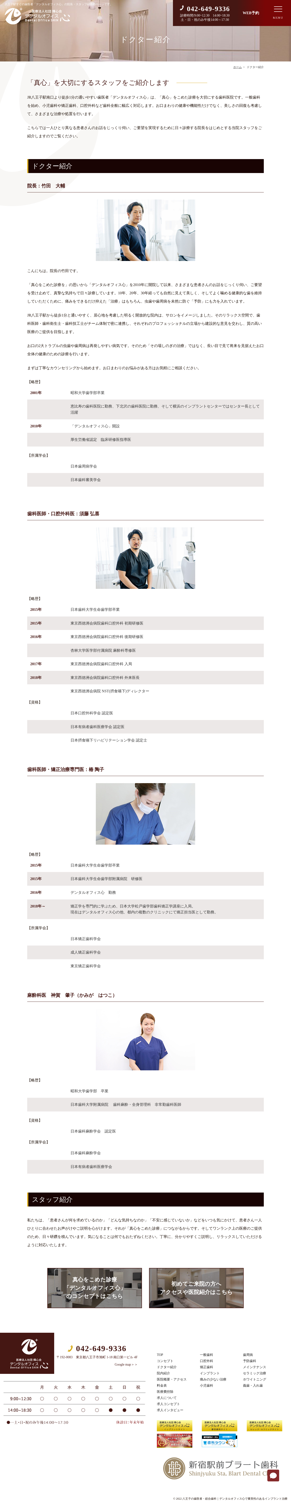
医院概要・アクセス (172, 1379)
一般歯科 (206, 1355)
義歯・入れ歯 (253, 1385)
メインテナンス (254, 1367)
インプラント (210, 1373)
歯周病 (248, 1355)
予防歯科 (249, 1361)
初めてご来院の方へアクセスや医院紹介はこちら (196, 1288)
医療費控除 (165, 1391)
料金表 (162, 1385)
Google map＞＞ (126, 1364)
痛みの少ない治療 (213, 1379)
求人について (167, 1398)
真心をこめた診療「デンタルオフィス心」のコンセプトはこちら (95, 1288)
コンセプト (165, 1361)
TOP (160, 1355)
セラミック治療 (254, 1373)
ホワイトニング (254, 1379)
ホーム (237, 67)
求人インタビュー (170, 1410)
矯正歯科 (206, 1367)
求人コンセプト (168, 1404)
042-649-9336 (208, 9)
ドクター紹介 (167, 1367)
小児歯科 (206, 1385)
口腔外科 (206, 1361)
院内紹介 (163, 1373)
